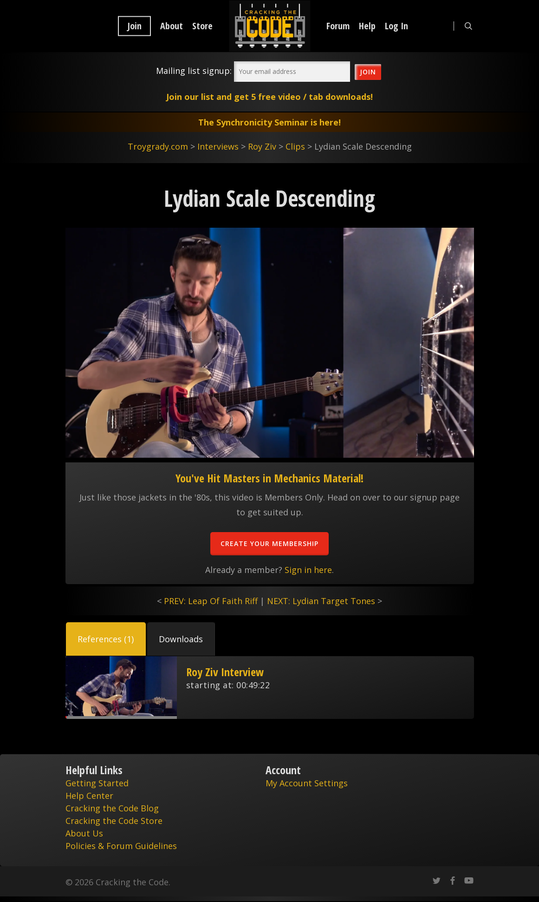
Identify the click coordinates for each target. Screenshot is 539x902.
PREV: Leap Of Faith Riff (211, 600)
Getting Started (97, 783)
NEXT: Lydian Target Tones (321, 600)
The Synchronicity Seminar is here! (269, 122)
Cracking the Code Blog (112, 808)
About (171, 26)
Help (367, 26)
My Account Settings (307, 783)
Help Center (89, 795)
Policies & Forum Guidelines (121, 845)
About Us (84, 833)
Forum (338, 26)
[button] (106, 639)
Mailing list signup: (194, 70)
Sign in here (308, 569)
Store (202, 26)
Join (134, 26)
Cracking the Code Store (113, 820)
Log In (396, 26)
